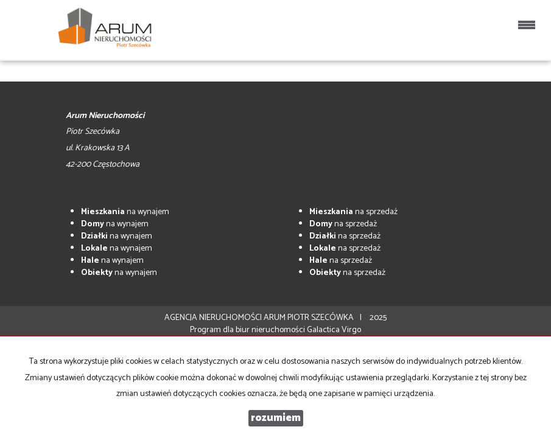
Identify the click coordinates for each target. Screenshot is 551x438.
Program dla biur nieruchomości (248, 330)
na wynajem (125, 212)
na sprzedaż (353, 212)
